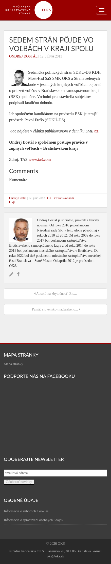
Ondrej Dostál (23, 56)
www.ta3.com (39, 159)
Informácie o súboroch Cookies (26, 511)
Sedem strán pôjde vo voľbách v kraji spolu (51, 44)
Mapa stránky (13, 364)
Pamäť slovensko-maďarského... (55, 309)
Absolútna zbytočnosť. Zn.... (55, 294)
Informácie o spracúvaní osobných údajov (33, 520)
